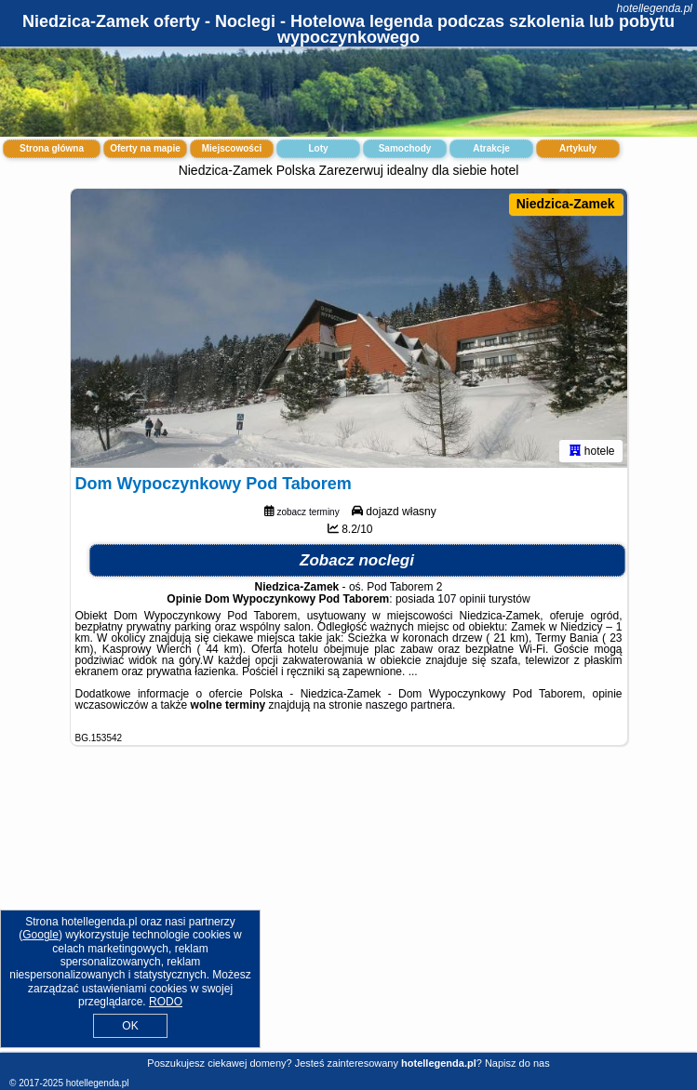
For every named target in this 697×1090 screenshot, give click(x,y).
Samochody (405, 148)
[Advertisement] (348, 913)
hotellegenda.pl (654, 8)
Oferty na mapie (145, 148)
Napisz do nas (517, 1063)
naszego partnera (409, 704)
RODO (165, 1001)
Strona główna (52, 148)
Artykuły (577, 148)
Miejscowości (231, 148)
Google (40, 934)
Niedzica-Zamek (565, 203)
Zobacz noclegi (357, 560)
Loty (318, 148)
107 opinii (461, 598)
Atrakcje (491, 148)
